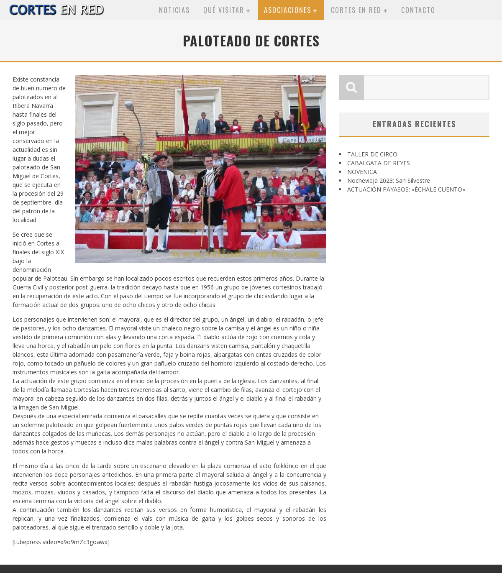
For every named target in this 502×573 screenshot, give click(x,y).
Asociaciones (287, 10)
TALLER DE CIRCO (372, 154)
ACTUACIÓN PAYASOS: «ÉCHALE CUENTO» (406, 189)
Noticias (174, 10)
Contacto (418, 10)
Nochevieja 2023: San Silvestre (388, 180)
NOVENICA (362, 172)
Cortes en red (356, 10)
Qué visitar (223, 10)
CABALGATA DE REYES (378, 163)
